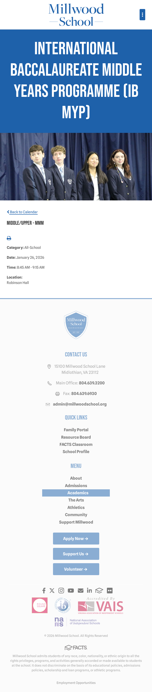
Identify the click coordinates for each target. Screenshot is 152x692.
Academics (77, 492)
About (76, 478)
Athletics (76, 507)
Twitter (52, 590)
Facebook (44, 590)
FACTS (99, 590)
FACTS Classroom (76, 444)
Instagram (61, 590)
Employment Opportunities (76, 683)
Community (76, 514)
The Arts (76, 500)
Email (80, 590)
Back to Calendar (22, 212)
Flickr (110, 590)
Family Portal (76, 429)
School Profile (76, 451)
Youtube (71, 590)
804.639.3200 (92, 383)
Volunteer (76, 569)
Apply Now (76, 539)
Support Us (76, 554)
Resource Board (76, 437)
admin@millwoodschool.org (80, 404)
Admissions (76, 485)
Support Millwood (76, 522)
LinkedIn (89, 590)
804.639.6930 (84, 393)
